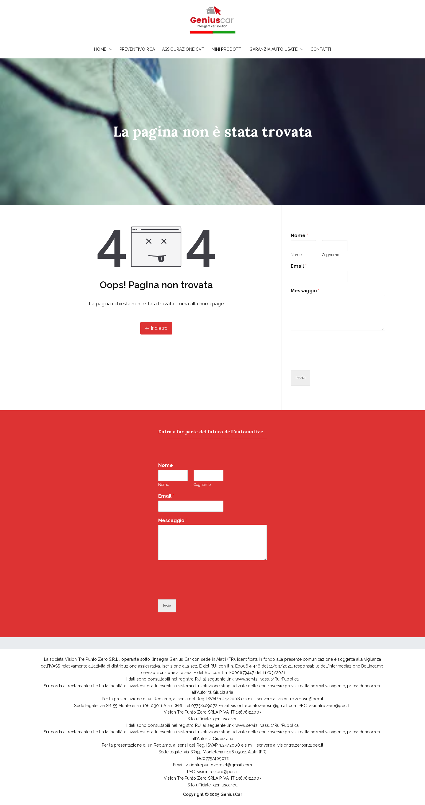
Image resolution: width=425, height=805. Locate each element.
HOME (103, 49)
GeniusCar (231, 794)
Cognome (330, 255)
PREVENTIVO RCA (137, 49)
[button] (109, 49)
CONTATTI (320, 49)
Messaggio (305, 291)
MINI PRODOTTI (227, 49)
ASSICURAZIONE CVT (183, 49)
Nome (299, 235)
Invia (300, 378)
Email (299, 266)
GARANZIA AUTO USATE (276, 49)
